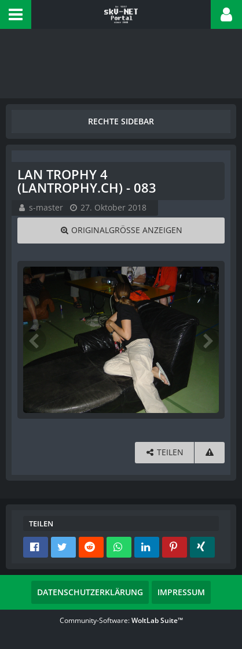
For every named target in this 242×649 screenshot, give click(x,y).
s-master (46, 207)
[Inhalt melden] (210, 452)
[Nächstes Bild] (207, 340)
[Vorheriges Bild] (34, 340)
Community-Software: (121, 620)
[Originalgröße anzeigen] (121, 230)
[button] (15, 14)
